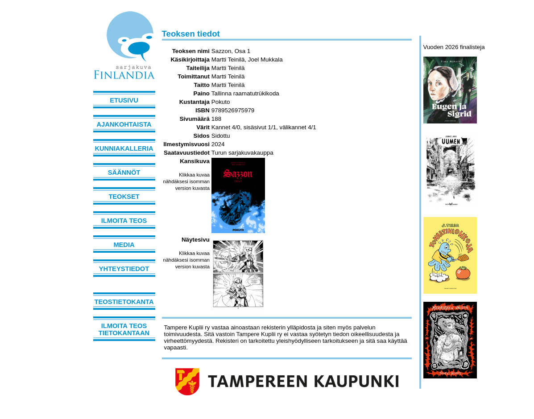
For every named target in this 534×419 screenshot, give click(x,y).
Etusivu (124, 100)
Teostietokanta (124, 301)
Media (123, 244)
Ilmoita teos (124, 220)
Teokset (123, 196)
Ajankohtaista (123, 124)
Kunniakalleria (124, 148)
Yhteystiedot (124, 268)
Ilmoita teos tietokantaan (124, 329)
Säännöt (124, 172)
